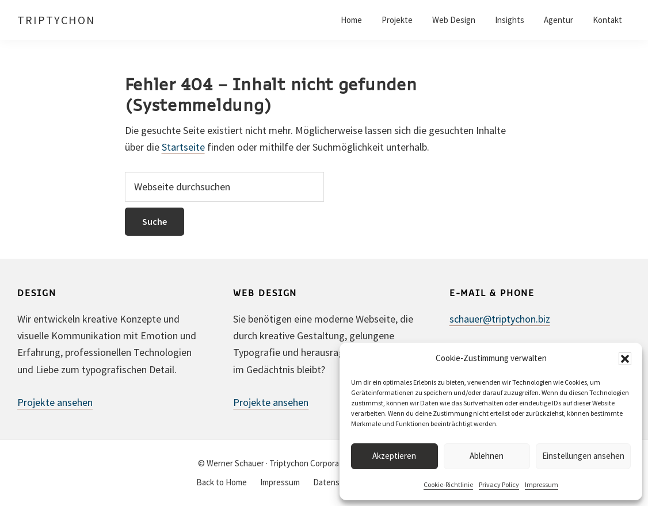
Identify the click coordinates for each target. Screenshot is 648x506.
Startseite (183, 147)
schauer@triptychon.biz (499, 318)
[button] (625, 359)
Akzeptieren (394, 455)
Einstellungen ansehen (583, 455)
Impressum (541, 484)
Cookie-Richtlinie (448, 484)
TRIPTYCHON (56, 20)
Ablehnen (487, 455)
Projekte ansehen (55, 402)
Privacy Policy (499, 484)
